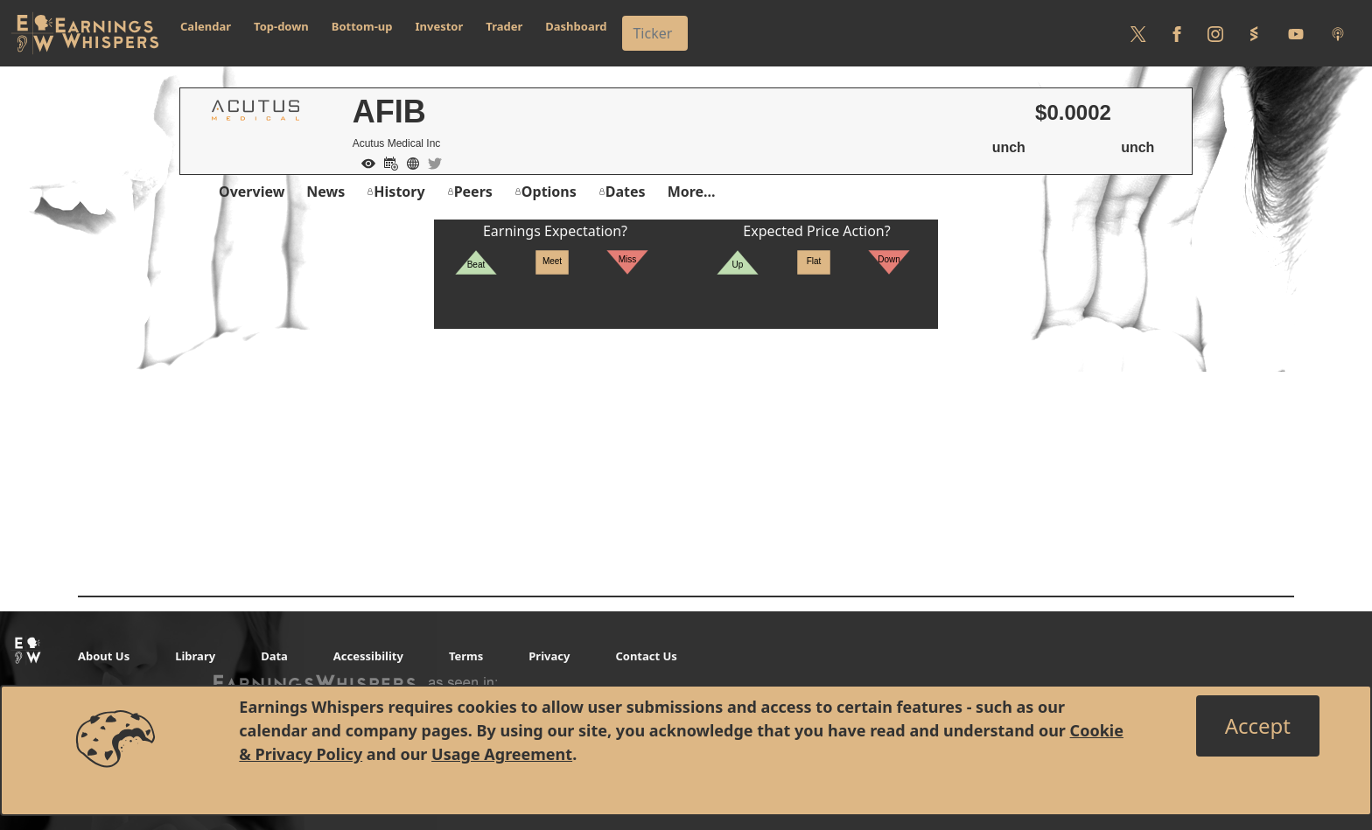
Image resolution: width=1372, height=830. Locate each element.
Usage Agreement (501, 753)
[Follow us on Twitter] (1138, 33)
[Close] (1258, 726)
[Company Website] (408, 161)
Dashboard (575, 26)
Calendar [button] (205, 26)
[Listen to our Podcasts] (1338, 33)
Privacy (549, 656)
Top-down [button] (281, 26)
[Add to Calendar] (386, 161)
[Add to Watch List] (364, 161)
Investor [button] (440, 26)
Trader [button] (504, 26)
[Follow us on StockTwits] (1254, 33)
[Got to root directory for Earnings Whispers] (84, 33)
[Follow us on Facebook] (1177, 33)
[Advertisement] (686, 451)
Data (274, 656)
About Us (104, 656)
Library (195, 656)
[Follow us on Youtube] (1296, 33)
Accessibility (368, 656)
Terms (466, 656)
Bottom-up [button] (362, 26)
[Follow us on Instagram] (1215, 33)
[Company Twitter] (430, 161)
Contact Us (645, 656)
